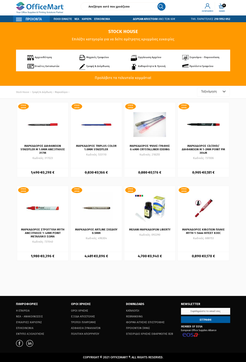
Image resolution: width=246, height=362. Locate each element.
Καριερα (86, 19)
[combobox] (213, 92)
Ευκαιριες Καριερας (29, 322)
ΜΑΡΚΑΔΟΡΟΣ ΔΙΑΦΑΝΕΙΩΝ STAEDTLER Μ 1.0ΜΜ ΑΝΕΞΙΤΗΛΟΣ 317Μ (42, 149)
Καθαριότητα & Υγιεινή (152, 66)
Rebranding (134, 316)
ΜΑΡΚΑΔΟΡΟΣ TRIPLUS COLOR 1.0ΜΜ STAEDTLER (96, 147)
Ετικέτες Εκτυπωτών (47, 66)
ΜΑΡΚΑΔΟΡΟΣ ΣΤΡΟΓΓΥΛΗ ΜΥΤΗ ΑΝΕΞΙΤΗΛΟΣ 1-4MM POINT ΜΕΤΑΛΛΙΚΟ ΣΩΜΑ (42, 233)
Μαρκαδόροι (61, 92)
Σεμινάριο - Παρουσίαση (204, 57)
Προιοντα (29, 19)
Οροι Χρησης (79, 310)
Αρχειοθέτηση (43, 57)
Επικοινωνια (102, 19)
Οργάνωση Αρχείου (149, 57)
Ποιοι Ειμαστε (63, 19)
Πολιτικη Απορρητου (85, 334)
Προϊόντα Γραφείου (201, 66)
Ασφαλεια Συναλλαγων (86, 328)
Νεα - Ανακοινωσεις (29, 316)
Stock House (22, 92)
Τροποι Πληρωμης (83, 322)
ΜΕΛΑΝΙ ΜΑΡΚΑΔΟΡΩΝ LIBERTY (150, 229)
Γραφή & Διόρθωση (98, 66)
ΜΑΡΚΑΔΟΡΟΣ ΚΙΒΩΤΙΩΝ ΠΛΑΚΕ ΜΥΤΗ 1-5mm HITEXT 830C (203, 231)
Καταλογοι (132, 310)
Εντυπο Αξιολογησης (30, 334)
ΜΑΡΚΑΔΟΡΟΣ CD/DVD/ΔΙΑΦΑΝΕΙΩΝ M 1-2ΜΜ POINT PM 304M (203, 149)
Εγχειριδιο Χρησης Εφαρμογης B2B (149, 334)
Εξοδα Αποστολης (83, 316)
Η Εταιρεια (23, 310)
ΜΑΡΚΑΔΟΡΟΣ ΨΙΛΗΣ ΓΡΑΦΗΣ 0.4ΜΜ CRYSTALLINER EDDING (150, 147)
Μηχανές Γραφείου (97, 57)
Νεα (76, 19)
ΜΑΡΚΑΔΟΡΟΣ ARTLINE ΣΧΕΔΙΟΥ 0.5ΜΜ (96, 231)
